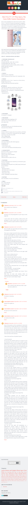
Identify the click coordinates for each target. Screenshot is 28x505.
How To (16, 472)
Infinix (10, 476)
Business (23, 476)
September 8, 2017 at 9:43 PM (15, 294)
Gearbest (15, 480)
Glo (4, 475)
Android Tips (9, 480)
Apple (18, 477)
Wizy (14, 502)
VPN (20, 477)
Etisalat (16, 473)
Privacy (17, 502)
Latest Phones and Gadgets (9, 191)
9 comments (5, 192)
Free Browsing (8, 472)
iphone (2, 476)
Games (16, 475)
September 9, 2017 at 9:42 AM (20, 316)
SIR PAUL (6, 212)
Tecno (25, 472)
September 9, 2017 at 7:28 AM (19, 283)
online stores (19, 476)
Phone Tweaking (7, 479)
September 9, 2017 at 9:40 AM (20, 308)
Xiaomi (16, 476)
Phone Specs (17, 191)
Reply (5, 209)
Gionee (23, 474)
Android (3, 473)
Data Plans (21, 472)
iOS (26, 474)
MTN (13, 472)
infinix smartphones (10, 475)
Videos (20, 475)
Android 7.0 (13, 479)
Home (14, 197)
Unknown (6, 205)
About (24, 501)
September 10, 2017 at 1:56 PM (15, 323)
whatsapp (20, 473)
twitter (22, 477)
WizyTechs (5, 189)
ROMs (13, 480)
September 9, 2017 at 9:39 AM (20, 301)
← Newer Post (3, 197)
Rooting (15, 477)
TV (13, 477)
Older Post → (25, 197)
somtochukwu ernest (9, 301)
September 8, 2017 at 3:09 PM (15, 212)
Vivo (21, 191)
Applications (11, 473)
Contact (21, 501)
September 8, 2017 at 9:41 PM (15, 227)
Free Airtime (6, 476)
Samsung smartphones (20, 480)
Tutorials (12, 476)
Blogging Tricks (4, 480)
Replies (7, 281)
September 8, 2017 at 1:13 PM (15, 205)
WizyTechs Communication (14, 501)
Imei (3, 479)
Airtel (6, 473)
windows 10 (24, 479)
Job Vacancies (5, 477)
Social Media (10, 477)
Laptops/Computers (18, 479)
